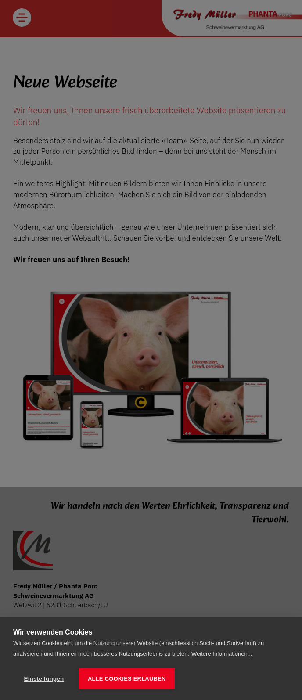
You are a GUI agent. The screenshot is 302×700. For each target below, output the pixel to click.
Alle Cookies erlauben (127, 678)
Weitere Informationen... (221, 654)
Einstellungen (44, 678)
